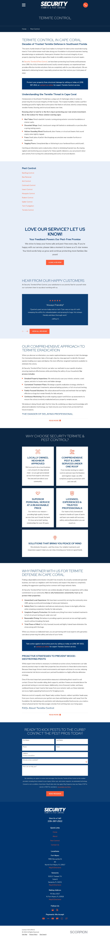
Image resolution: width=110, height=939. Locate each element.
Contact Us (55, 845)
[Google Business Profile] (53, 910)
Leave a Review (55, 262)
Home (55, 832)
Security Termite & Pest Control (35, 62)
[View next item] (27, 331)
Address (25, 754)
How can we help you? (29, 767)
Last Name (59, 741)
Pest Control (55, 841)
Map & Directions (55, 868)
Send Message (55, 794)
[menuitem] (55, 173)
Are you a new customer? (30, 760)
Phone (25, 747)
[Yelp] (57, 910)
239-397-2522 (55, 821)
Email (58, 747)
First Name (26, 741)
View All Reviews (39, 331)
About (55, 837)
